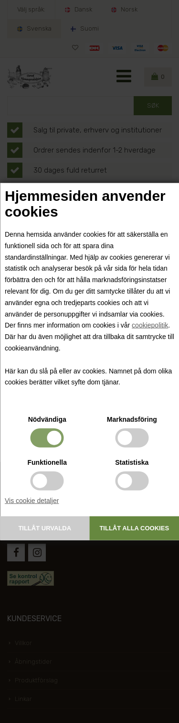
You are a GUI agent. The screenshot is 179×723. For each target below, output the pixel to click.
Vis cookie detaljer (32, 500)
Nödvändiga (47, 419)
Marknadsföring (132, 419)
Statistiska (131, 462)
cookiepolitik (150, 325)
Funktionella (47, 462)
